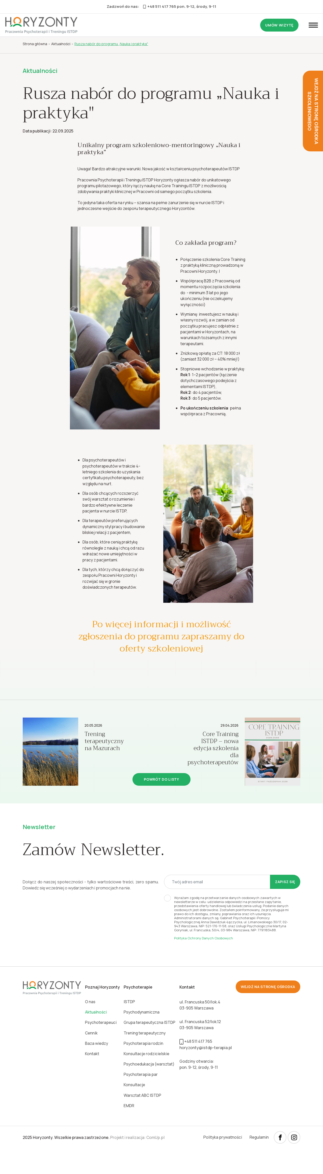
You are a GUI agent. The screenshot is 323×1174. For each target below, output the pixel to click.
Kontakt (92, 1078)
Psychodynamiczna (141, 1035)
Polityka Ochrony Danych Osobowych (203, 961)
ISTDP (128, 1025)
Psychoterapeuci (101, 1046)
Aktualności (96, 1035)
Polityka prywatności (221, 1162)
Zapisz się (285, 904)
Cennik (91, 1056)
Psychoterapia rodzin (143, 1067)
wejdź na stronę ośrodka (267, 1009)
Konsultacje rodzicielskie (147, 1078)
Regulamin (259, 1162)
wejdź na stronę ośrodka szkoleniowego (313, 111)
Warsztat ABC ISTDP (142, 1120)
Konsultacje (134, 1109)
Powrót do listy (161, 802)
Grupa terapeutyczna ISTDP (149, 1046)
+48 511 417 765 (159, 6)
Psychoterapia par (140, 1099)
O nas (90, 1025)
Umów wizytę (279, 25)
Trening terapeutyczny (145, 1056)
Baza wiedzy (96, 1067)
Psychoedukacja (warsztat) (149, 1088)
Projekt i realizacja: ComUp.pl (138, 1162)
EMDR (128, 1131)
